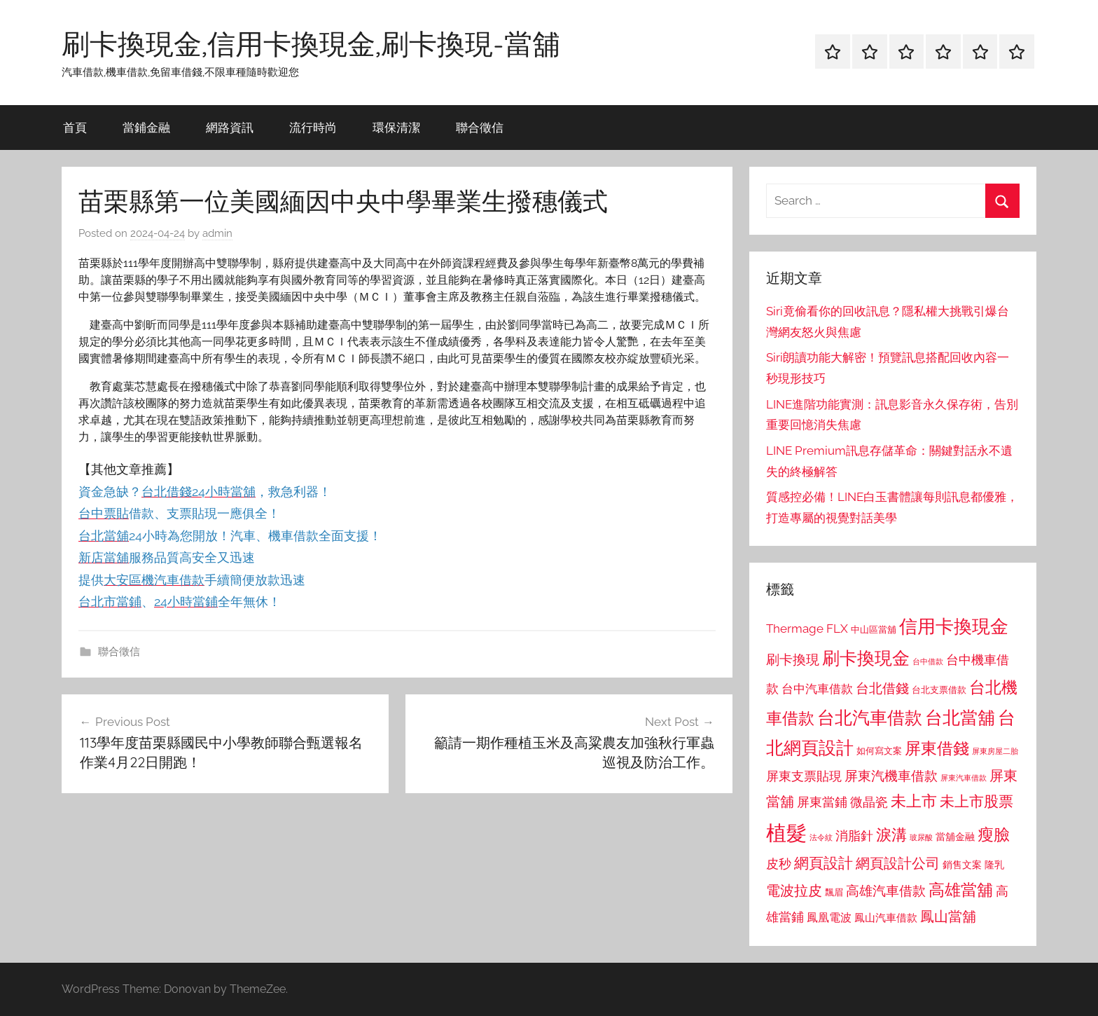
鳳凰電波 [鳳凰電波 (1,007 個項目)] (829, 917)
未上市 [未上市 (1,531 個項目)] (914, 801)
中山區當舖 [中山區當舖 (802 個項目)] (873, 629)
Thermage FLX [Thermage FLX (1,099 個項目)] (807, 629)
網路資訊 (229, 127)
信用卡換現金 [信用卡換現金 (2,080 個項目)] (953, 626)
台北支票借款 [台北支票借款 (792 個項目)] (939, 690)
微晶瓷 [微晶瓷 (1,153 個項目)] (869, 802)
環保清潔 (396, 127)
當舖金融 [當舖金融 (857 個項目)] (955, 836)
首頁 (75, 127)
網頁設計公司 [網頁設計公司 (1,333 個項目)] (898, 863)
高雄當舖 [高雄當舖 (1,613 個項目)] (961, 890)
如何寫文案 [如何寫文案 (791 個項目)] (879, 751)
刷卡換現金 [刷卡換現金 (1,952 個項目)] (866, 657)
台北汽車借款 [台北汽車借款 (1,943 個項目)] (869, 717)
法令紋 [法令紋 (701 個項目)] (821, 837)
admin (217, 233)
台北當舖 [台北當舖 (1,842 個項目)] (960, 718)
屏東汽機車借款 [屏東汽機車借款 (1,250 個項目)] (891, 775)
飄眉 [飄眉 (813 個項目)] (834, 892)
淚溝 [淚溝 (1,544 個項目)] (891, 834)
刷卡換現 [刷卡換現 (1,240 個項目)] (792, 659)
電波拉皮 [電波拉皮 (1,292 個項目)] (794, 891)
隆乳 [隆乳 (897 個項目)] (994, 864)
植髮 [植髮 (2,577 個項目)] (786, 833)
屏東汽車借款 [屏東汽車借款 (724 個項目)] (963, 778)
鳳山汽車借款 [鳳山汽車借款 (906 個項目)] (885, 918)
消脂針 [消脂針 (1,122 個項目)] (854, 836)
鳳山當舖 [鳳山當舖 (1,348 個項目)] (948, 916)
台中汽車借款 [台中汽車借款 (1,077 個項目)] (817, 689)
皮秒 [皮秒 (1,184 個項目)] (778, 863)
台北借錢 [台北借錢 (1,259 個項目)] (882, 688)
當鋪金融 (146, 127)
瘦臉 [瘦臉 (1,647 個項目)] (994, 834)
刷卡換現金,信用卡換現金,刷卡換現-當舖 (311, 43)
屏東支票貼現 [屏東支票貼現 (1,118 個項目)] (804, 776)
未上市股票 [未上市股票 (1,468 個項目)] (976, 801)
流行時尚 (313, 127)
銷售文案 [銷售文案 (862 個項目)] (962, 864)
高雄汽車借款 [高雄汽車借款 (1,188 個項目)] (886, 891)
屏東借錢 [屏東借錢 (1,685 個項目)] (937, 748)
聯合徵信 (479, 127)
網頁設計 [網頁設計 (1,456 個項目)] (823, 863)
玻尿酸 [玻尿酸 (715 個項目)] (921, 837)
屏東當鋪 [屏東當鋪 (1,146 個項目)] (822, 802)
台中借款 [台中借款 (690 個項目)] (927, 661)
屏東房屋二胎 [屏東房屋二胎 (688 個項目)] (995, 751)
